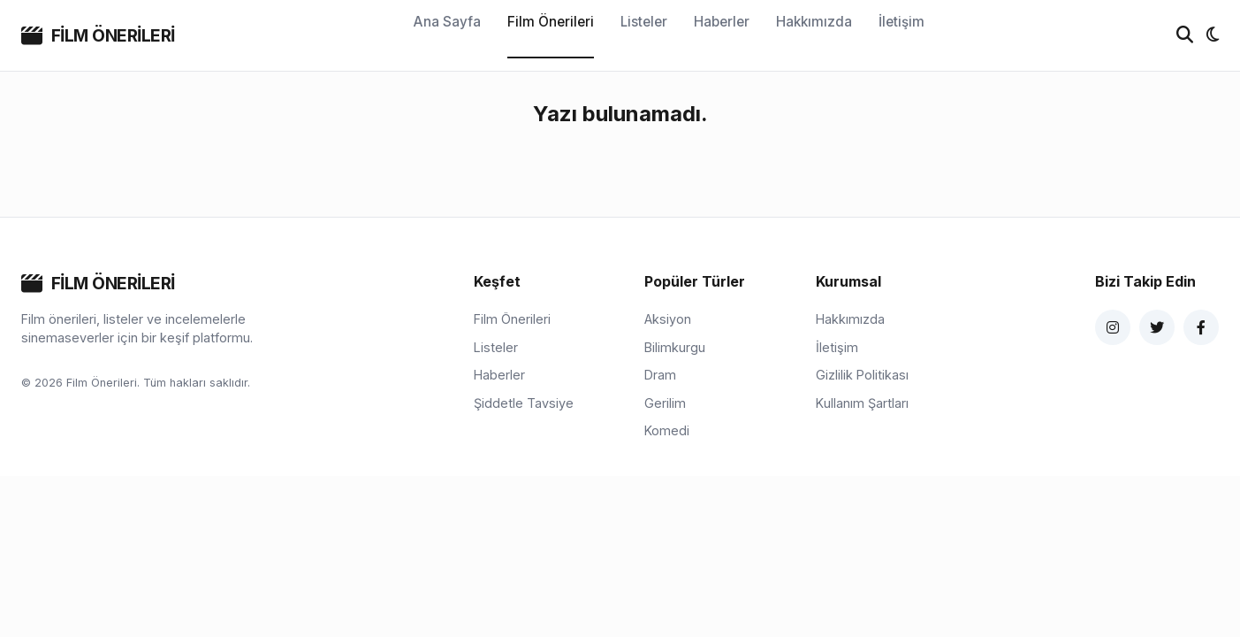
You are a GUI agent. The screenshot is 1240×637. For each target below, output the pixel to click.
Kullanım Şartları (862, 403)
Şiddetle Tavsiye (524, 403)
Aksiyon (667, 318)
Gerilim (665, 403)
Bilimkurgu (674, 347)
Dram (660, 374)
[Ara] (1184, 35)
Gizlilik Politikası (862, 374)
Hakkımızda (814, 21)
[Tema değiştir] (1212, 35)
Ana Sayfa (447, 21)
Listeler (643, 21)
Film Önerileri (550, 21)
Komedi (666, 430)
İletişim (901, 21)
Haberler (721, 21)
